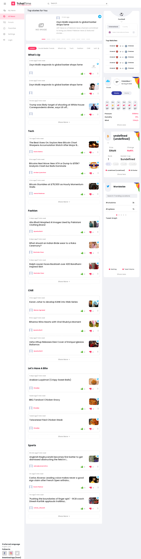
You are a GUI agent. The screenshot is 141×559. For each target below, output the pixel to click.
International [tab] (113, 27)
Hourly (126, 93)
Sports (32, 445)
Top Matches (111, 40)
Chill (88, 48)
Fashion (80, 48)
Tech (71, 48)
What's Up (62, 48)
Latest (32, 48)
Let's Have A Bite (38, 368)
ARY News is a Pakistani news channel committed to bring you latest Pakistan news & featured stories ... (77, 30)
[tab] (121, 32)
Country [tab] (125, 27)
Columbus (125, 81)
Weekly (116, 93)
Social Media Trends (46, 48)
